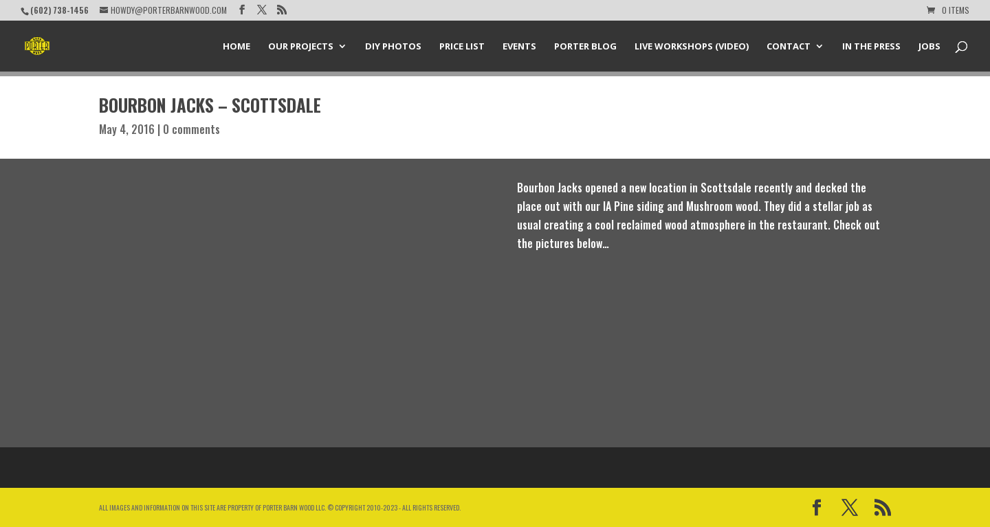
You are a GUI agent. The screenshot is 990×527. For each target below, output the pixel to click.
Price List (462, 46)
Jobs (929, 46)
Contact (789, 46)
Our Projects (300, 46)
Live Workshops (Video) (692, 46)
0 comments (191, 129)
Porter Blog (585, 46)
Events (519, 46)
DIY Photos (393, 46)
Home (236, 46)
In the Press (871, 46)
